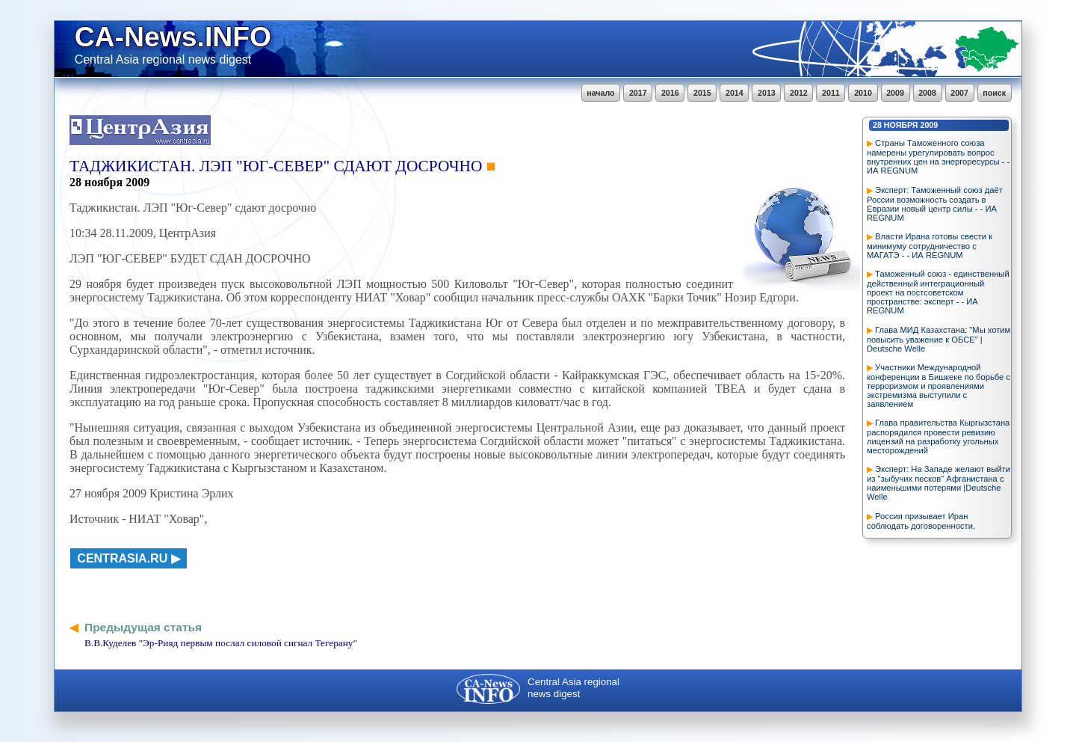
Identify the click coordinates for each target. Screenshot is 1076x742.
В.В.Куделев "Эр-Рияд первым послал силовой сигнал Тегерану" (220, 643)
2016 (670, 92)
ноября (901, 124)
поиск (994, 92)
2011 (831, 92)
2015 (702, 92)
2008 (927, 92)
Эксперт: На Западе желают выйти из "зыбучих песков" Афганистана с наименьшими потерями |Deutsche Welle (938, 482)
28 (877, 124)
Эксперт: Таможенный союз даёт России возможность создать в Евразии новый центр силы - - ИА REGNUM (935, 204)
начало (600, 92)
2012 (799, 92)
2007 (959, 92)
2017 (638, 92)
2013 (767, 92)
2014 (734, 92)
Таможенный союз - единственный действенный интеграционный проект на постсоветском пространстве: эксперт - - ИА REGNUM (938, 292)
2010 (863, 92)
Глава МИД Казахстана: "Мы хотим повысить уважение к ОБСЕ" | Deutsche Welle (938, 339)
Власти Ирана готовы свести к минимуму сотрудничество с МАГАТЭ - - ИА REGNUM (929, 246)
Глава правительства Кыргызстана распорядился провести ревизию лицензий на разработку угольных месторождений (938, 436)
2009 (895, 92)
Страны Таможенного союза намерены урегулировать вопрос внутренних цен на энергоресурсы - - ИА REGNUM (938, 156)
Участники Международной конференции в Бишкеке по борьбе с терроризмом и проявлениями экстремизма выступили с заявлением (938, 385)
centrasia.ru (122, 558)
